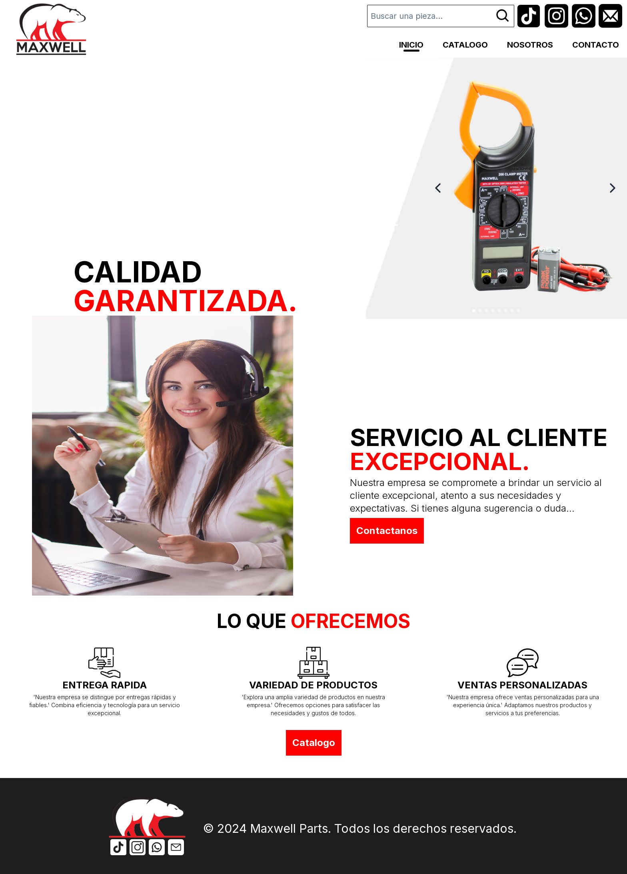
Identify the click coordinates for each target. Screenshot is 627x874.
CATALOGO (465, 45)
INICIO (411, 45)
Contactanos (386, 530)
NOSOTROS (530, 45)
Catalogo (313, 742)
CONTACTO (595, 45)
